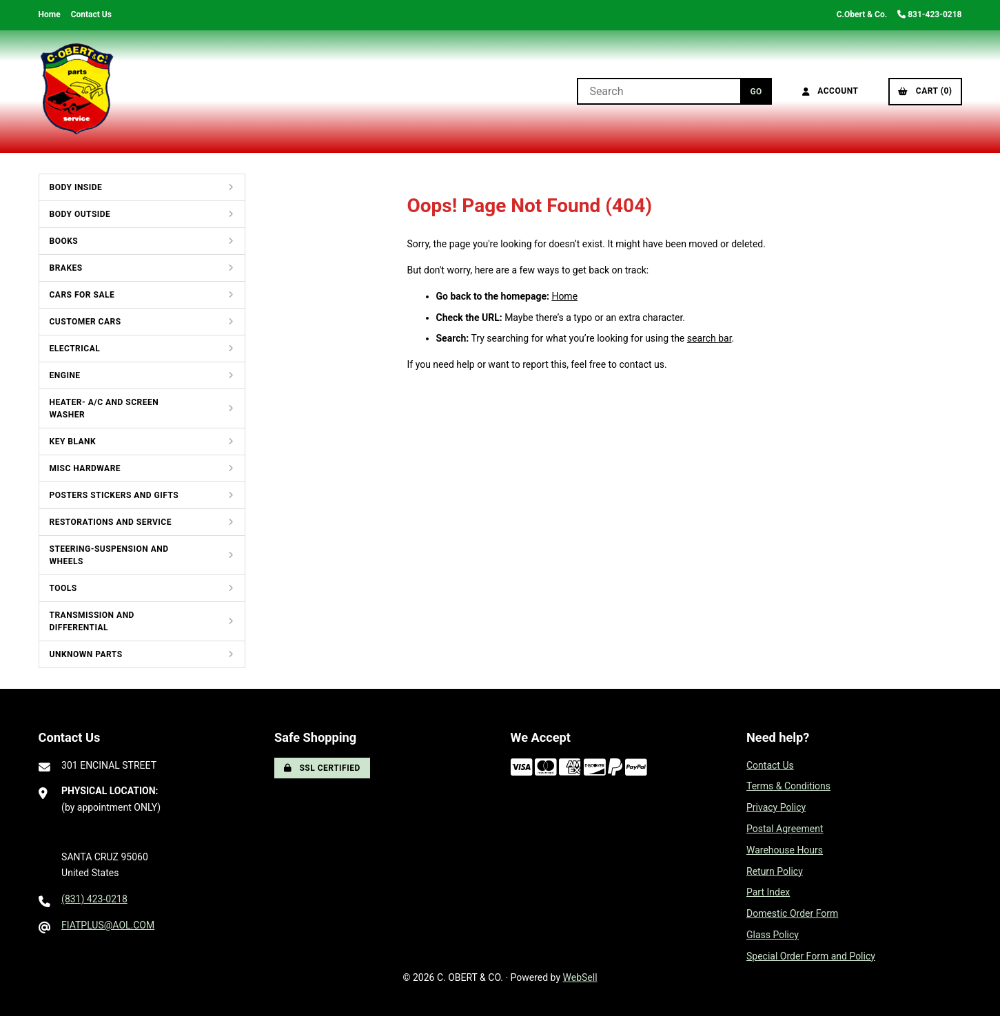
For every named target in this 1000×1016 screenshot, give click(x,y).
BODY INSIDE (76, 187)
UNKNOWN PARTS (86, 654)
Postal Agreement (785, 828)
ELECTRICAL (75, 348)
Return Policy (774, 871)
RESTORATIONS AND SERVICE (111, 522)
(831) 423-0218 (94, 898)
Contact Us (91, 14)
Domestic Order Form (792, 913)
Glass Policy (772, 934)
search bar (709, 338)
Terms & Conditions (788, 785)
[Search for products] (658, 91)
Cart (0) (925, 91)
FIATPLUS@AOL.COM (107, 925)
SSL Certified (322, 768)
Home (50, 14)
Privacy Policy (776, 807)
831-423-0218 (929, 14)
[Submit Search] (755, 91)
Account (830, 91)
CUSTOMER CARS (85, 321)
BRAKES (66, 268)
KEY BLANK (73, 441)
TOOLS (63, 588)
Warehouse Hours (784, 850)
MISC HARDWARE (85, 468)
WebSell (580, 977)
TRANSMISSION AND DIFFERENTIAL (92, 621)
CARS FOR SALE (82, 295)
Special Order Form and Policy (810, 956)
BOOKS (64, 241)
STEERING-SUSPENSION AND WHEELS (109, 555)
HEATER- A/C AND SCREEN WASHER (104, 408)
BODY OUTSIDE (80, 214)
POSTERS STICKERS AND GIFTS (114, 495)
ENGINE (65, 375)
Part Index (768, 892)
